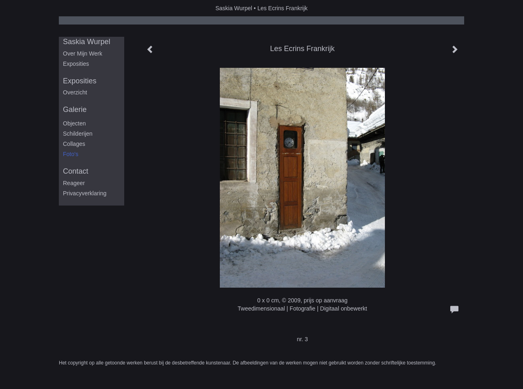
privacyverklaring (85, 193)
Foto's (70, 154)
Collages (74, 144)
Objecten (74, 123)
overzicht (75, 92)
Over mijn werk (82, 53)
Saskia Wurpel (233, 8)
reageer (74, 183)
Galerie (75, 109)
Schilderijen (77, 133)
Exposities (76, 63)
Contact (75, 171)
